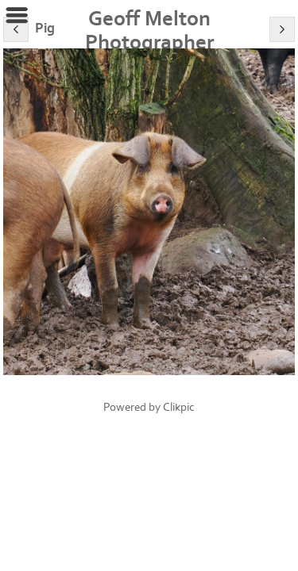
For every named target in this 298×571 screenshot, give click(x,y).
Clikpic (179, 407)
